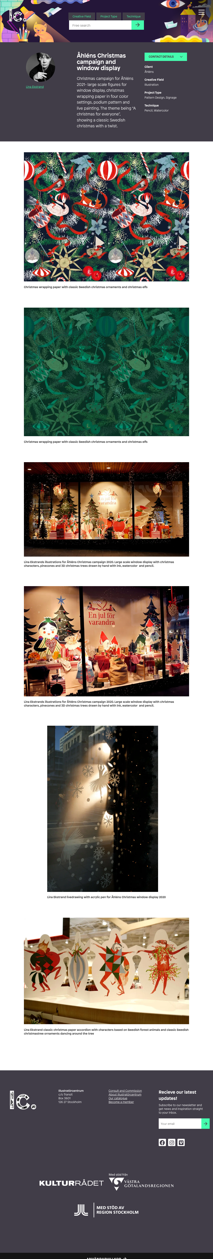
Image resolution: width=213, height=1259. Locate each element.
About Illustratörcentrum (125, 1095)
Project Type (108, 16)
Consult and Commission (125, 1091)
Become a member (121, 1102)
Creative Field (82, 16)
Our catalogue (118, 1098)
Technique (134, 16)
